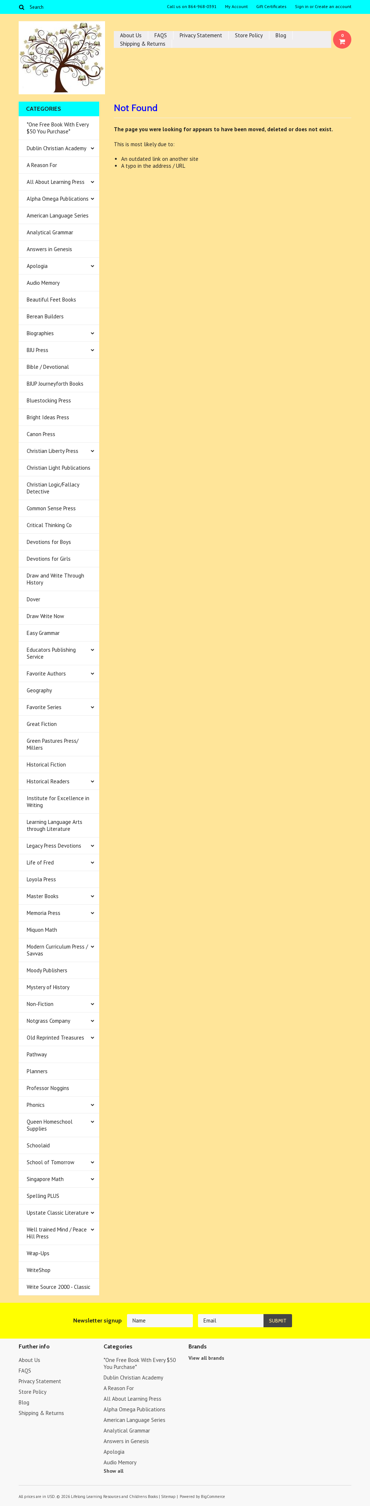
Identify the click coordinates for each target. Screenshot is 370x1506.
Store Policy (249, 35)
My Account (236, 6)
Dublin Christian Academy (56, 148)
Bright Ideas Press (48, 417)
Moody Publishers (47, 970)
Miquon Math (42, 929)
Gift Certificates (271, 6)
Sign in (302, 6)
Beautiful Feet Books (51, 299)
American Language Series (58, 215)
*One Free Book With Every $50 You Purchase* (58, 128)
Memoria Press (43, 912)
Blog (281, 35)
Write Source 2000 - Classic (58, 1286)
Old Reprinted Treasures (55, 1037)
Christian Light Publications (58, 467)
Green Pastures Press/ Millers (52, 744)
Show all (113, 1471)
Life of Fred (40, 862)
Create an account (333, 6)
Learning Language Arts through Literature (54, 825)
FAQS (160, 35)
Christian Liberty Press (52, 450)
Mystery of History (48, 987)
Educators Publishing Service (51, 653)
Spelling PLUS (43, 1195)
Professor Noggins (48, 1088)
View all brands (206, 1358)
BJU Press (37, 350)
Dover (33, 599)
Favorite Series (44, 707)
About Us (131, 35)
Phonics (36, 1104)
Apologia (37, 265)
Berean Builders (45, 316)
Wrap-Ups (38, 1253)
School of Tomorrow (50, 1162)
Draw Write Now (45, 616)
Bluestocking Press (49, 400)
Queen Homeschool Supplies (49, 1125)
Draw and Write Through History (55, 579)
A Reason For (42, 165)
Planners (37, 1071)
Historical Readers (48, 781)
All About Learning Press (56, 181)
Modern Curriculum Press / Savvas (57, 950)
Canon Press (41, 434)
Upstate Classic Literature (58, 1212)
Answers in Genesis (49, 249)
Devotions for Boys (49, 541)
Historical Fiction (46, 764)
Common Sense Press (51, 508)
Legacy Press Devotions (54, 845)
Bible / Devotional (48, 366)
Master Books (43, 896)
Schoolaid (38, 1145)
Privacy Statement (201, 35)
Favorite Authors (46, 673)
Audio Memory (43, 282)
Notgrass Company (48, 1020)
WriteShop (39, 1270)
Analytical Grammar (50, 232)
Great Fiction (42, 723)
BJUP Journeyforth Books (55, 383)
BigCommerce (213, 1496)
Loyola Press (41, 879)
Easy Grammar (43, 632)
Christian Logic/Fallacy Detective (53, 488)
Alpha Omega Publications (58, 198)
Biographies (40, 333)
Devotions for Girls (49, 558)
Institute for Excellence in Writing (58, 802)
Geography (39, 690)
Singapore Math (45, 1179)
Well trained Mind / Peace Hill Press (57, 1233)
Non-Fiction (40, 1003)
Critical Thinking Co (49, 525)
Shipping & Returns (142, 43)
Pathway (37, 1054)
